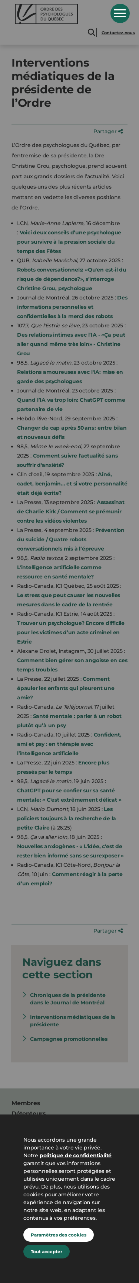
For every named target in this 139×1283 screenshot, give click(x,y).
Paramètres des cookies (58, 1235)
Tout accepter (46, 1251)
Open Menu (120, 13)
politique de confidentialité (76, 1155)
